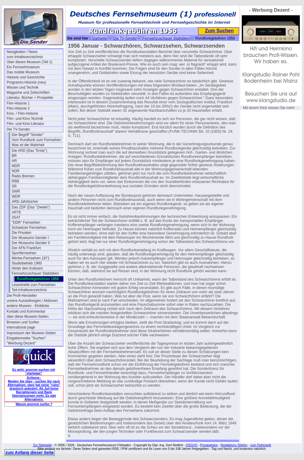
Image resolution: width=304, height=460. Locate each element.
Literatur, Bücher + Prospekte (30, 98)
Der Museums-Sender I (30, 238)
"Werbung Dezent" (21, 343)
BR (14, 156)
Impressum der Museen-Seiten (31, 333)
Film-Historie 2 (18, 108)
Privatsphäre (209, 445)
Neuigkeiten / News (22, 52)
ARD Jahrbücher (25, 201)
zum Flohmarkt (260, 445)
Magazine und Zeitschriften (28, 92)
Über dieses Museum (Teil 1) (29, 62)
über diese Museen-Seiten (27, 316)
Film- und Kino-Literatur (25, 124)
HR (14, 161)
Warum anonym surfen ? (34, 404)
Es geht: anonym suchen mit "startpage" (33, 371)
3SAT (16, 217)
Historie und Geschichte (26, 77)
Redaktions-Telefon (234, 445)
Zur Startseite (42, 445)
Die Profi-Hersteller (22, 295)
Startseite (99, 38)
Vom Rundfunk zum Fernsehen (36, 140)
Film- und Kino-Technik (25, 118)
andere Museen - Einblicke (28, 306)
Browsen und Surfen (23, 322)
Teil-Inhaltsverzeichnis (29, 290)
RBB (15, 181)
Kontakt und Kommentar (26, 311)
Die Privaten (21, 233)
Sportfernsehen (24, 253)
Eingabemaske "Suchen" (26, 338)
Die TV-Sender (18, 129)
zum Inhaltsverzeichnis (25, 57)
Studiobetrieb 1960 (27, 263)
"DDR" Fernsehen (26, 222)
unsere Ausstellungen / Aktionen (32, 301)
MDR (16, 166)
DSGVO (191, 445)
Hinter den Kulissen (27, 268)
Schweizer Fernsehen (29, 228)
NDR (15, 171)
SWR (16, 191)
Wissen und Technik (23, 87)
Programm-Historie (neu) (26, 82)
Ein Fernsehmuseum (23, 67)
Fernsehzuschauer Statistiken (35, 273)
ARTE (16, 212)
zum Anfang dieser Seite (29, 452)
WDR (16, 196)
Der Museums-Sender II (31, 243)
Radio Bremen (23, 176)
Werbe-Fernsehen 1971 (31, 258)
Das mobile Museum (23, 72)
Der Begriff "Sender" (28, 135)
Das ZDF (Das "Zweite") (31, 207)
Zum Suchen (219, 30)
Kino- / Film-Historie (22, 113)
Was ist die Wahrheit (28, 145)
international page (21, 327)
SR (14, 186)
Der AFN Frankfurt (26, 248)
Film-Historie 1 (18, 103)
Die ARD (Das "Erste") (29, 151)
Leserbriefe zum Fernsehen (34, 285)
